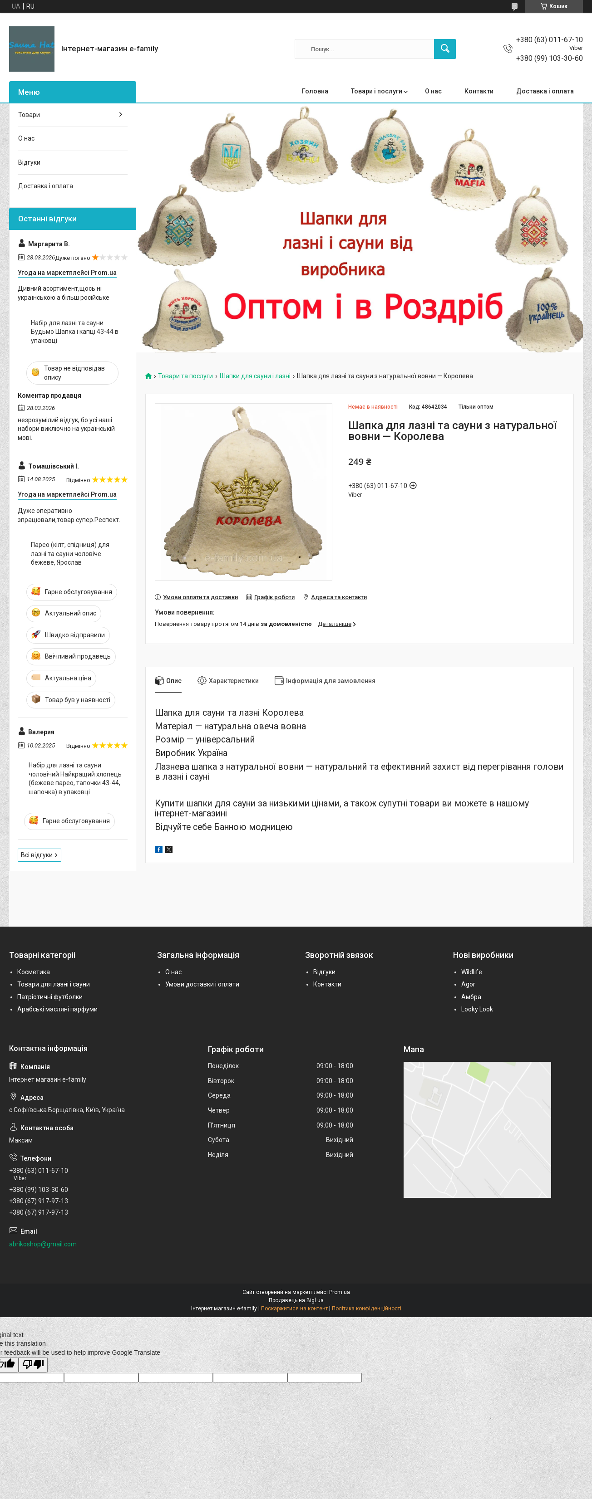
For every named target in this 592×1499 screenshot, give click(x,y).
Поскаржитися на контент (294, 1308)
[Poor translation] (33, 1365)
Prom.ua (339, 1292)
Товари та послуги (185, 376)
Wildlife (471, 972)
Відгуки (29, 162)
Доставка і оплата (545, 91)
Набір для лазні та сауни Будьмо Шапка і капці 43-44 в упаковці (74, 331)
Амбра (471, 997)
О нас (433, 91)
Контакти (478, 91)
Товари (29, 114)
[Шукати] (445, 49)
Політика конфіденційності (366, 1308)
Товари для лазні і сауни (53, 984)
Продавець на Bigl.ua (296, 1300)
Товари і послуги (376, 91)
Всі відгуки (37, 855)
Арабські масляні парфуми (57, 1009)
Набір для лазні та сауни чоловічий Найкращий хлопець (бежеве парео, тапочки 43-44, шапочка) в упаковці (75, 779)
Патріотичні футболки (50, 997)
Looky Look (477, 1009)
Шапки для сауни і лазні (255, 376)
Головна (315, 91)
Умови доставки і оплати (202, 984)
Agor (468, 984)
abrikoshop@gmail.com (43, 1244)
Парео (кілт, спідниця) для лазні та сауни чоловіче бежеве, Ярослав (70, 553)
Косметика (33, 972)
